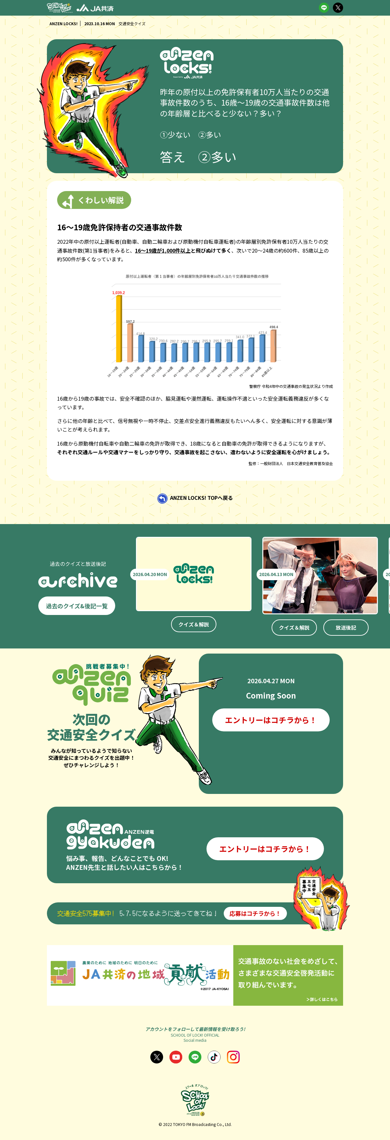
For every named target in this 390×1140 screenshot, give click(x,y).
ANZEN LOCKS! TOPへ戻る (201, 497)
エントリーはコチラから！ (271, 719)
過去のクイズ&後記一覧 (77, 606)
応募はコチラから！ (255, 913)
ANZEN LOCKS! (63, 23)
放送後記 (346, 627)
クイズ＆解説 (193, 624)
